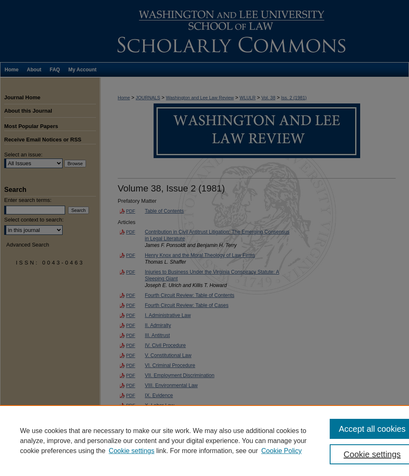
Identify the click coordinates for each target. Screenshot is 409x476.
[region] (204, 440)
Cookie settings (131, 450)
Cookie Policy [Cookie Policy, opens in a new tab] (281, 450)
